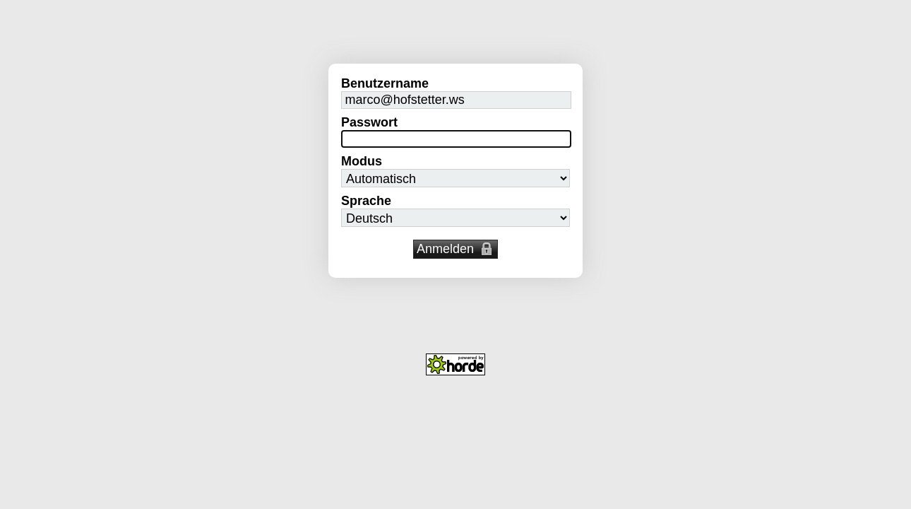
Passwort (369, 122)
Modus (361, 161)
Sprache (366, 201)
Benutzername (385, 83)
